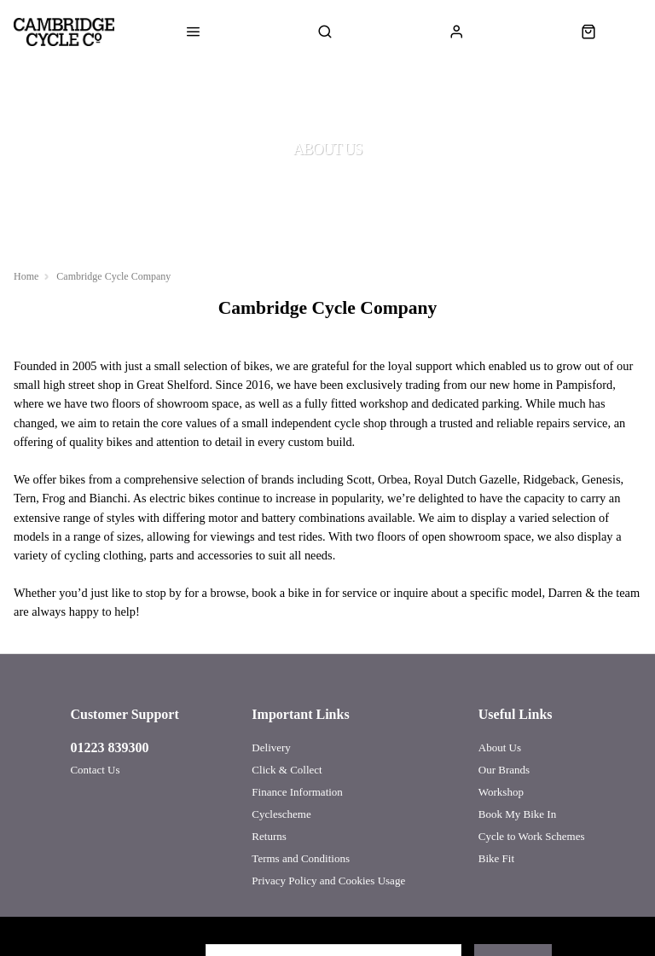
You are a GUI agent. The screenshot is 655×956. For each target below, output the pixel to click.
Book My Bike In (517, 814)
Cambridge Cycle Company (113, 276)
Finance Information (297, 791)
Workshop (501, 791)
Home (26, 276)
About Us (499, 747)
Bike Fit (496, 858)
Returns (269, 836)
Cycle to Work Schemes (531, 836)
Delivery (271, 747)
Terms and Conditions (301, 858)
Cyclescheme (281, 814)
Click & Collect (287, 769)
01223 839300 (109, 747)
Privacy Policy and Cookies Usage (328, 880)
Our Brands (504, 769)
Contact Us (94, 769)
